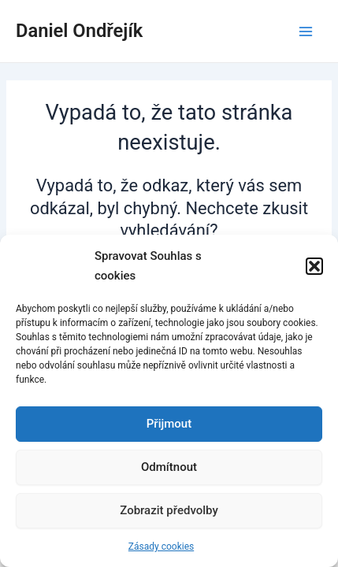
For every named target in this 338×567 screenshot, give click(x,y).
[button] (314, 266)
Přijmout (169, 424)
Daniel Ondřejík (79, 31)
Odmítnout (169, 467)
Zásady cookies (161, 546)
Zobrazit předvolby (169, 510)
